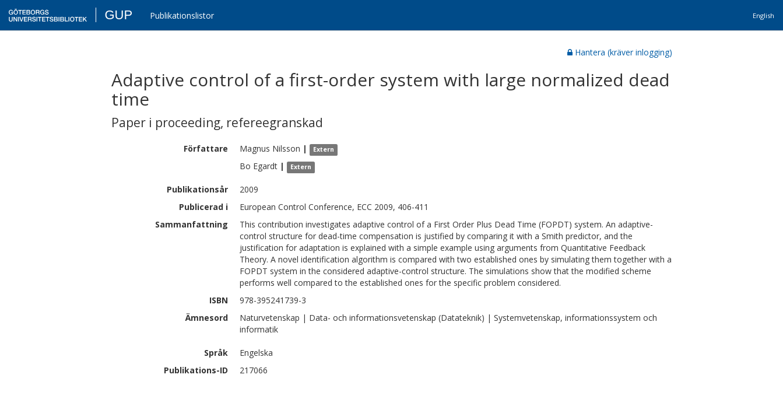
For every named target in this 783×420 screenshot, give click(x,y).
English (763, 15)
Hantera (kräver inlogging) (619, 52)
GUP (118, 15)
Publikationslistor (182, 15)
